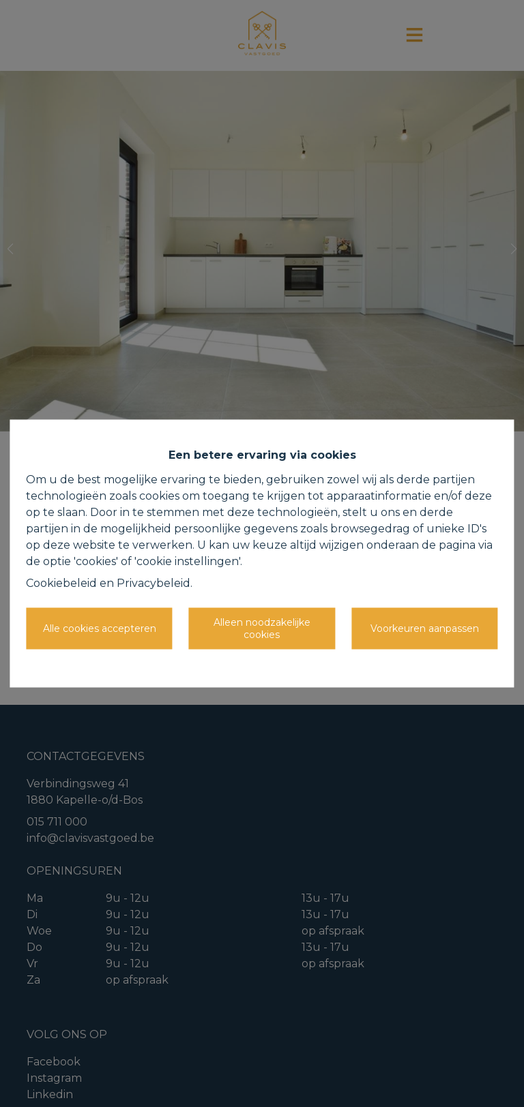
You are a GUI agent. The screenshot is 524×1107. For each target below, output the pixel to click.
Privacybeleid (153, 583)
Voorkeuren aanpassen (424, 628)
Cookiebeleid (61, 583)
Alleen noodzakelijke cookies (262, 628)
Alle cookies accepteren (99, 628)
